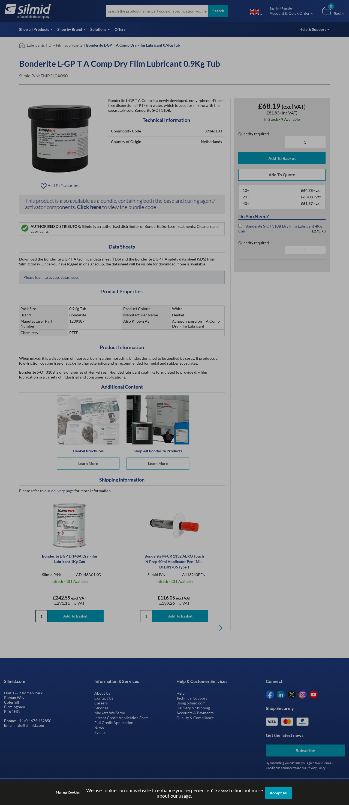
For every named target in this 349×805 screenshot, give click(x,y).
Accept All (278, 793)
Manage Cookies (68, 792)
